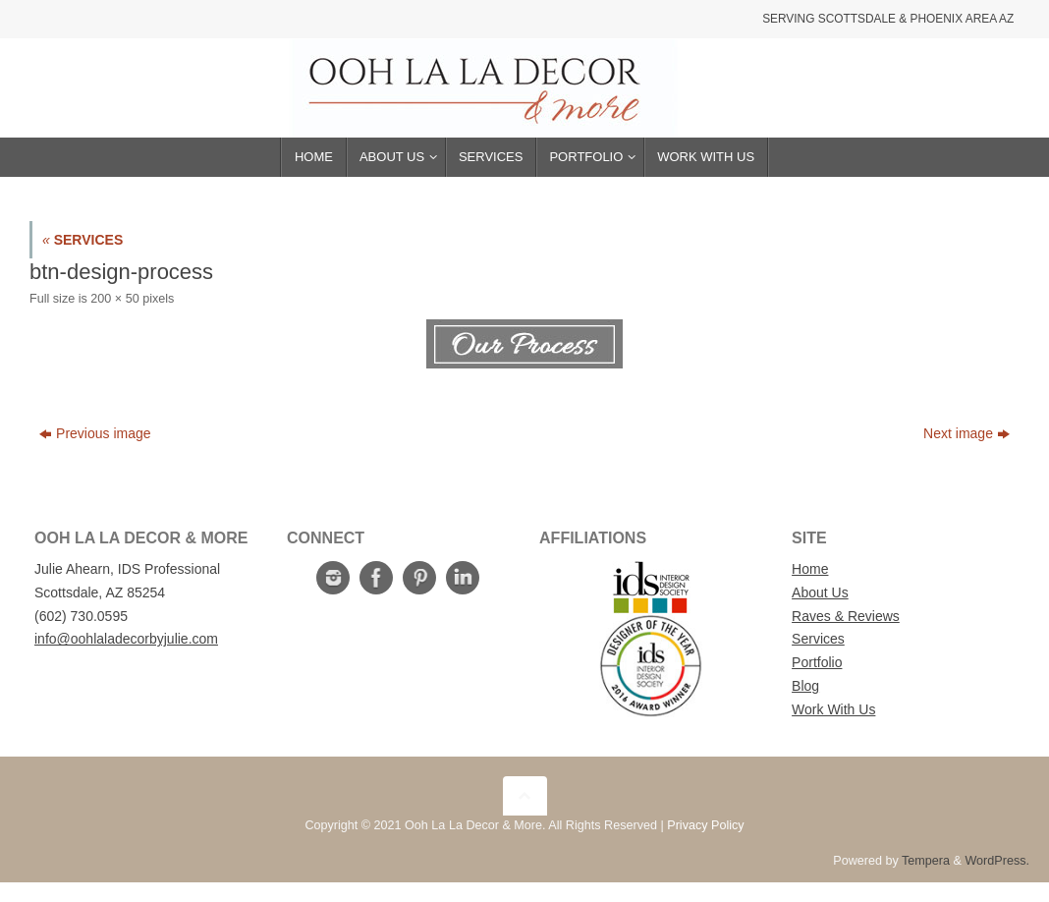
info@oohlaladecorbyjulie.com (126, 639)
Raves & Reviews (846, 616)
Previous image (95, 433)
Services (818, 639)
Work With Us (833, 709)
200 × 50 (114, 299)
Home (810, 569)
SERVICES (82, 240)
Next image (966, 433)
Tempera (926, 861)
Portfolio (817, 662)
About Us (820, 592)
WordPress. (997, 861)
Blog (805, 686)
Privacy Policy (705, 825)
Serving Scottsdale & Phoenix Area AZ (888, 19)
